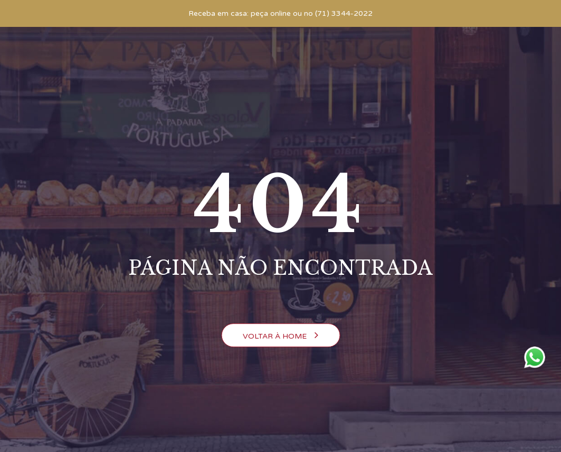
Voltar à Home (280, 335)
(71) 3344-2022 (344, 13)
